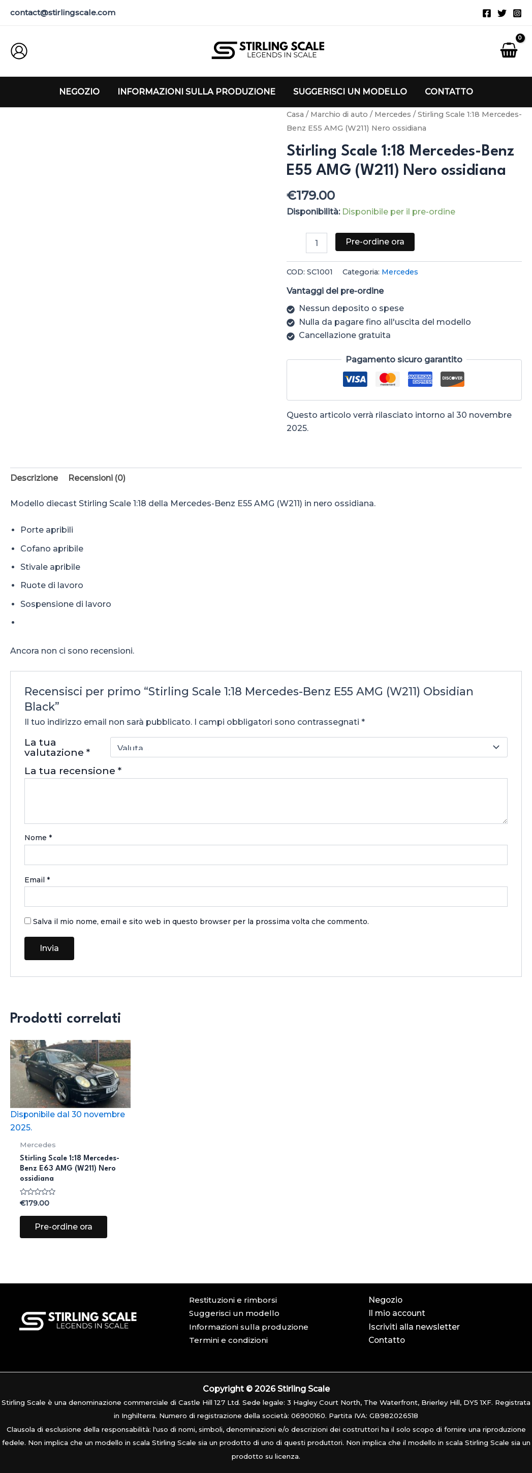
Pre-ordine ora (375, 242)
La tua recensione (72, 770)
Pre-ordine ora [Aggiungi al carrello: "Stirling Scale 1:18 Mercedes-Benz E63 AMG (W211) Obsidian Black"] (64, 1229)
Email (37, 879)
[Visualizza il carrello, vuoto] (508, 51)
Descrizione (34, 478)
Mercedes (393, 114)
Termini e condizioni (228, 1340)
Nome (38, 838)
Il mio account (397, 1313)
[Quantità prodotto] (316, 243)
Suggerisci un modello (234, 1313)
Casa (295, 114)
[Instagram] (517, 13)
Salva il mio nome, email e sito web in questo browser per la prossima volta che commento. (201, 922)
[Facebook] (486, 13)
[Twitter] (502, 13)
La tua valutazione (57, 747)
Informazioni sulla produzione (248, 1327)
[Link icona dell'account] (19, 51)
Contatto (387, 1340)
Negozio (385, 1300)
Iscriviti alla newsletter (414, 1327)
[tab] (34, 478)
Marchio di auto (339, 114)
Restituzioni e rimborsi (233, 1300)
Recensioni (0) (98, 478)
